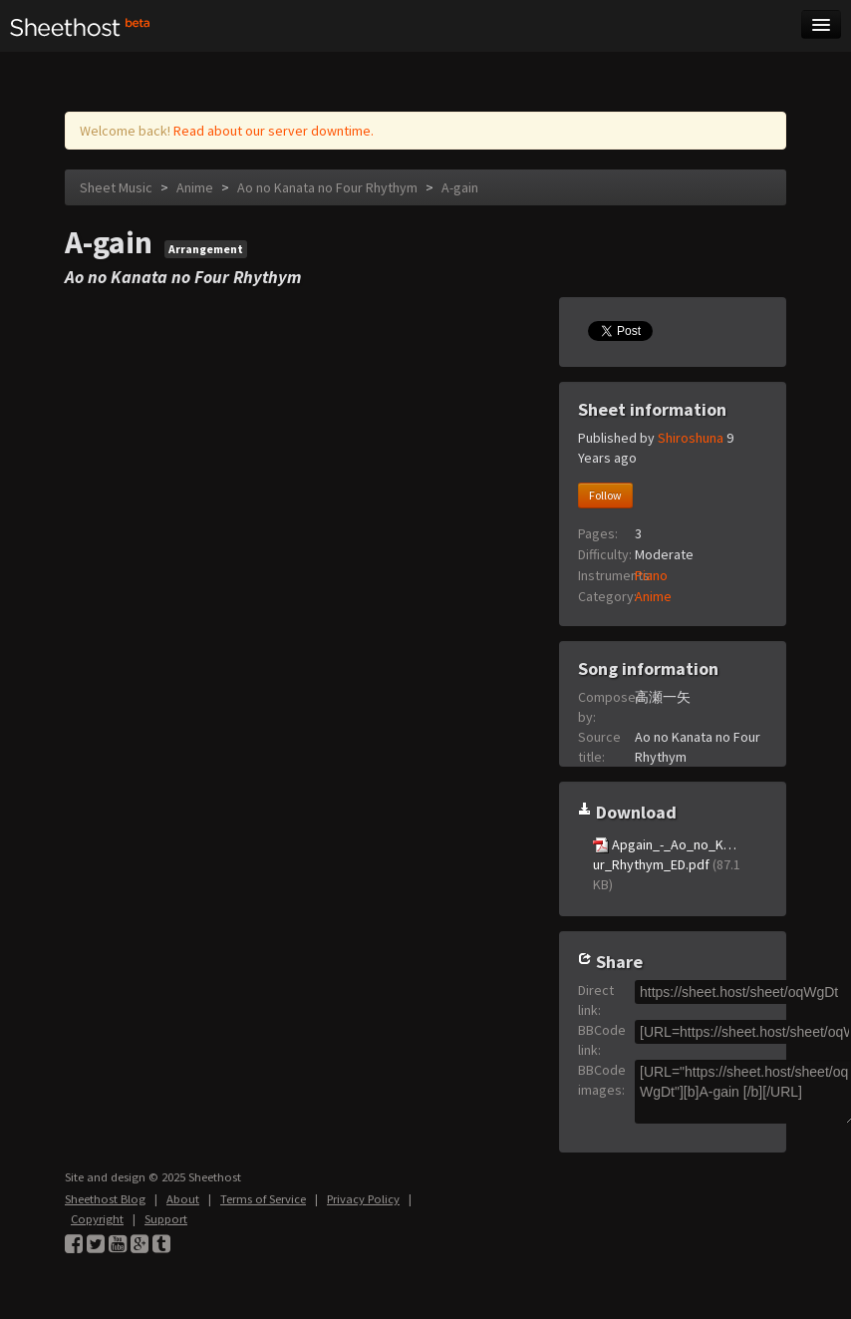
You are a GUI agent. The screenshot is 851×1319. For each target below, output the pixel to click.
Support (165, 1218)
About (182, 1198)
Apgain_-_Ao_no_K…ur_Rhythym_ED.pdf (666, 864)
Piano (651, 575)
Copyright (97, 1218)
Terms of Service (263, 1198)
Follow (605, 495)
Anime (194, 187)
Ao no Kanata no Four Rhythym (327, 187)
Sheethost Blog (105, 1198)
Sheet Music (116, 187)
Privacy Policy (363, 1198)
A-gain (459, 187)
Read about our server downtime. (273, 131)
